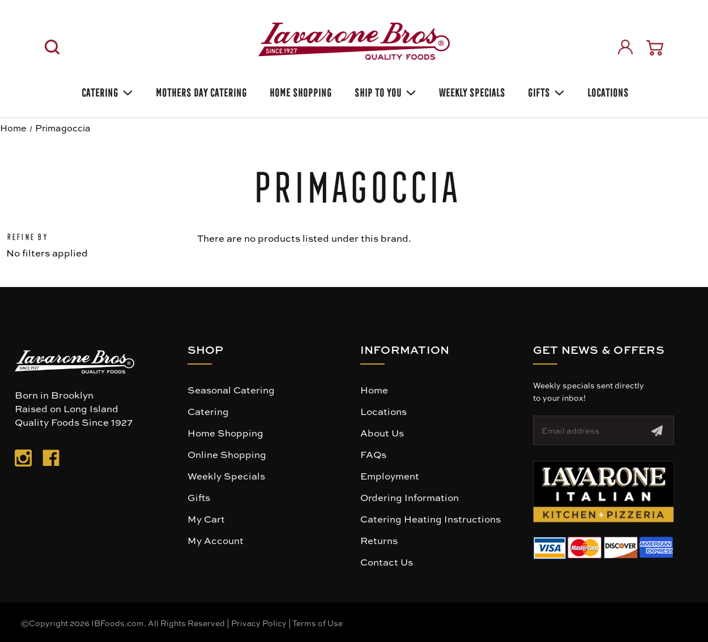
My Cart (206, 518)
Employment (389, 475)
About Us (382, 432)
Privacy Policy (259, 622)
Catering (106, 90)
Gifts (545, 90)
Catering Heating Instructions (430, 518)
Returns (379, 540)
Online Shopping (226, 454)
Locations (607, 90)
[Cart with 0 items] (654, 48)
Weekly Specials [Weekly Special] (471, 90)
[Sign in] (625, 47)
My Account (215, 540)
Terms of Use (317, 622)
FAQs (373, 454)
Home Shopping (299, 90)
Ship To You (384, 90)
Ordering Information (409, 497)
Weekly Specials (226, 475)
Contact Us (386, 561)
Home (374, 389)
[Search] (52, 47)
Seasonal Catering (231, 389)
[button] (603, 492)
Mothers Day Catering (200, 90)
